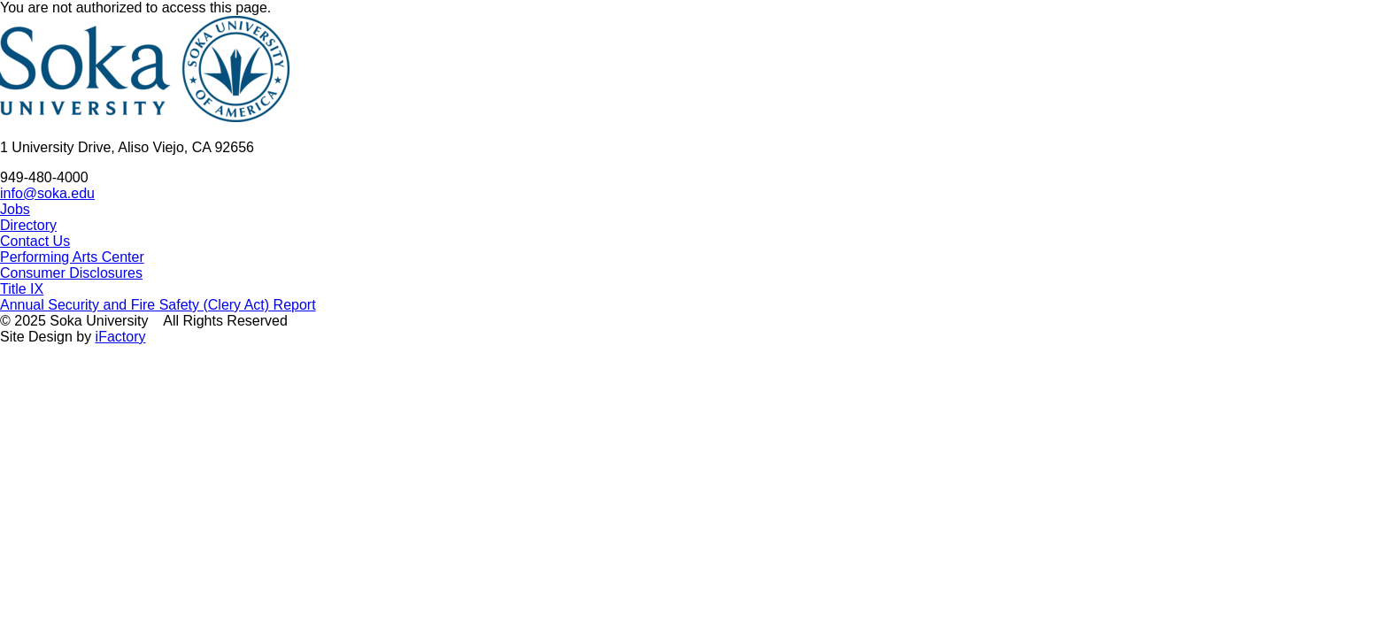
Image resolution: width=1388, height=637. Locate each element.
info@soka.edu (47, 193)
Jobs (15, 209)
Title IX (21, 288)
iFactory (121, 336)
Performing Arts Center (72, 257)
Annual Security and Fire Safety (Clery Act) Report (158, 304)
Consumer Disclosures (71, 272)
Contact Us (35, 241)
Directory (28, 225)
